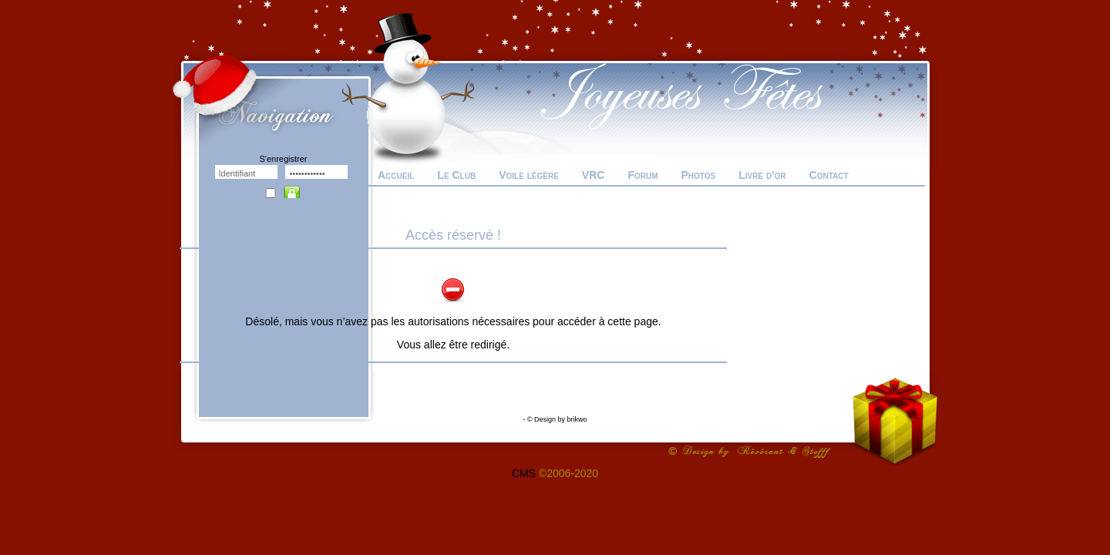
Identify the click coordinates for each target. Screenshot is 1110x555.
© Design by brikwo (557, 419)
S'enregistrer (283, 158)
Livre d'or (761, 175)
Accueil (396, 175)
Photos (698, 175)
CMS (524, 473)
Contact (829, 175)
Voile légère (529, 175)
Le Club (456, 175)
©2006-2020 (568, 473)
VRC (593, 175)
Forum (642, 175)
